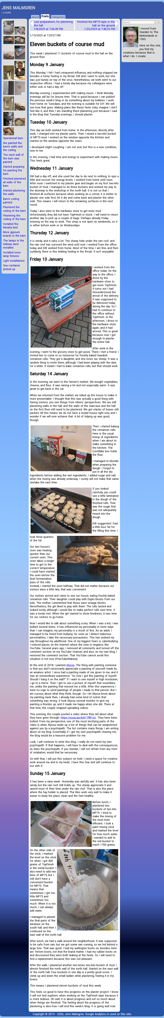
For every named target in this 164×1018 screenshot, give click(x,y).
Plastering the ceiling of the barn (14, 217)
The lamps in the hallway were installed (13, 244)
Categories (58, 17)
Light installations (14, 260)
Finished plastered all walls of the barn (14, 182)
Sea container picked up (11, 267)
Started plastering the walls (14, 192)
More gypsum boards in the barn (14, 234)
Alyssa (70, 665)
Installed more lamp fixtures (12, 254)
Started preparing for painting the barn (13, 170)
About (35, 17)
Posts (45, 16)
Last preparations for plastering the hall (53, 25)
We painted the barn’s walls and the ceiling (12, 146)
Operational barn (13, 138)
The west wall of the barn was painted (13, 158)
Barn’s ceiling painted (11, 200)
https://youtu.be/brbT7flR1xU (78, 717)
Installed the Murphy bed (10, 225)
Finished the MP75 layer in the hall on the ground (96, 25)
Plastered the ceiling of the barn (14, 208)
